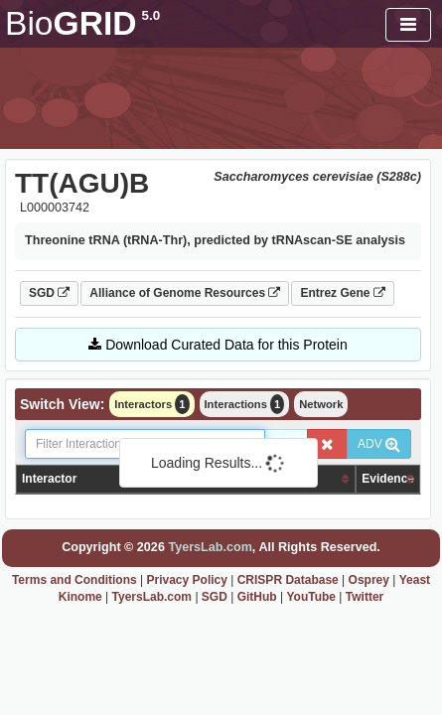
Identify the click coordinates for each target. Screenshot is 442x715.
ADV (379, 444)
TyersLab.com (209, 547)
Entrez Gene (342, 293)
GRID (82, 23)
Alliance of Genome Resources (184, 293)
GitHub (257, 597)
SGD (49, 293)
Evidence (388, 479)
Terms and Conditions (74, 580)
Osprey (369, 580)
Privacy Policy (187, 580)
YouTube (311, 597)
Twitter (364, 597)
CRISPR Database (288, 580)
